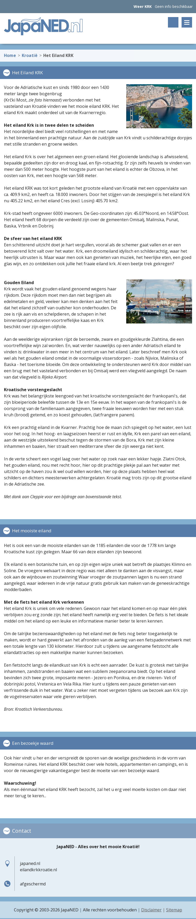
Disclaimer (151, 910)
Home (10, 54)
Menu (187, 22)
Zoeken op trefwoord (173, 22)
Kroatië (30, 54)
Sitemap (174, 910)
